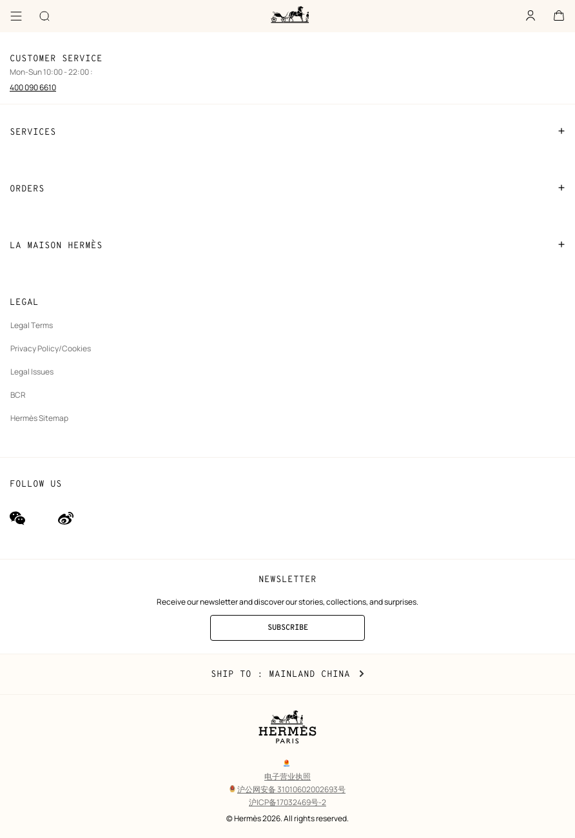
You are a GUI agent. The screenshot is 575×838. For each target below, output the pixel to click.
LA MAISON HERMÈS (287, 245)
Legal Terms (31, 325)
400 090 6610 (33, 87)
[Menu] (16, 16)
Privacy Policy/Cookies (50, 348)
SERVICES (287, 131)
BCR (18, 394)
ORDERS (287, 188)
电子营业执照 (287, 776)
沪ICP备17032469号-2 (287, 802)
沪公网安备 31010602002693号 (287, 789)
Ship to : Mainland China (287, 674)
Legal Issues (32, 371)
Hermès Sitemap (39, 418)
